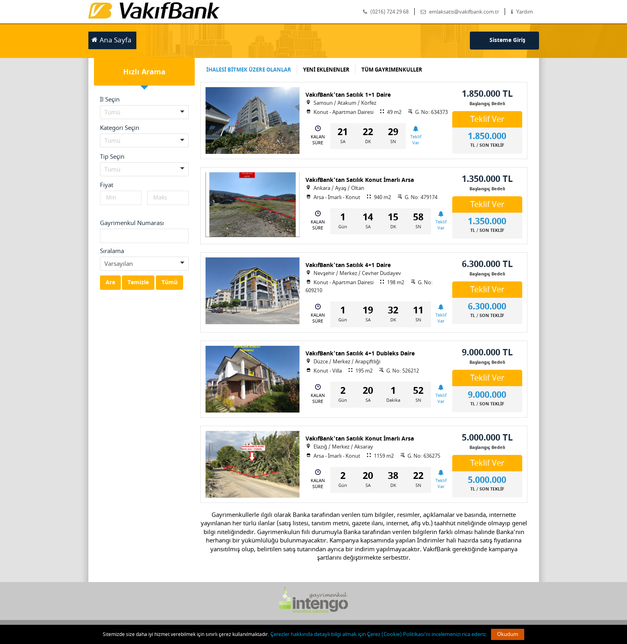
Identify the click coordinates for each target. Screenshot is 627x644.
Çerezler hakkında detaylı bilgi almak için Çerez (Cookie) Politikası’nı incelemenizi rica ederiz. (378, 634)
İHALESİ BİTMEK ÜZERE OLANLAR (248, 70)
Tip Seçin (112, 157)
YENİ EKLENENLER (326, 70)
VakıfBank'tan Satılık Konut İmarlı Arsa (360, 180)
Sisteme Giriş (507, 40)
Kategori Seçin (119, 128)
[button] (144, 112)
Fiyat (106, 185)
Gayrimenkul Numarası (132, 223)
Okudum (507, 634)
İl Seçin (110, 100)
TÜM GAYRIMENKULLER (391, 70)
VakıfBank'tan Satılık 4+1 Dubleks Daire (360, 353)
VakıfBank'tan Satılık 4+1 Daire (348, 265)
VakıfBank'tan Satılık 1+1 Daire (348, 95)
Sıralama (112, 251)
